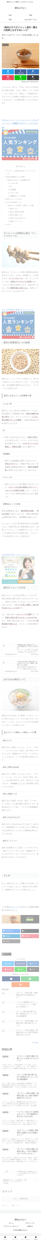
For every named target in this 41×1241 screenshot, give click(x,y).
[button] (33, 77)
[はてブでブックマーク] (33, 71)
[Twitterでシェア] (8, 71)
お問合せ (30, 1226)
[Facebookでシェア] (21, 71)
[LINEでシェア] (21, 77)
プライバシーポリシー (11, 1226)
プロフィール (29, 1223)
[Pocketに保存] (8, 77)
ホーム (11, 1223)
